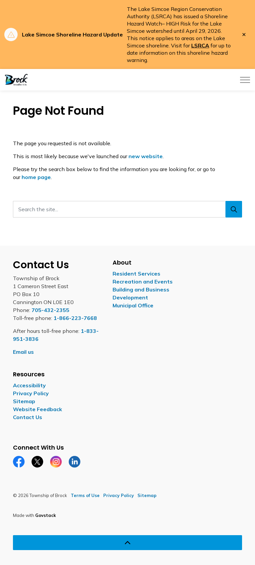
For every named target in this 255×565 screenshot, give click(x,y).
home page (36, 177)
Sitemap (24, 401)
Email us (23, 351)
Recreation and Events (143, 281)
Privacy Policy (31, 393)
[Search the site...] (127, 209)
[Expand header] (245, 80)
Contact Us (27, 417)
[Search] (233, 209)
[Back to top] (127, 542)
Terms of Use (85, 495)
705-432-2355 (50, 310)
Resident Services (136, 273)
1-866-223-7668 (75, 318)
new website (145, 156)
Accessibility (29, 385)
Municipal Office (133, 305)
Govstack (45, 515)
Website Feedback (37, 409)
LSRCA (200, 45)
